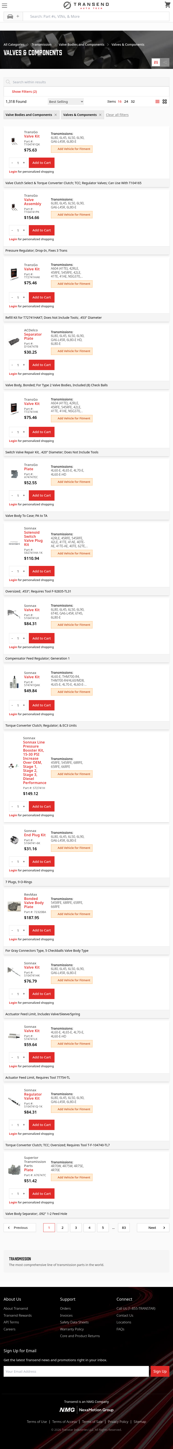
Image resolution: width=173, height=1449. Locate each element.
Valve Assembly (32, 202)
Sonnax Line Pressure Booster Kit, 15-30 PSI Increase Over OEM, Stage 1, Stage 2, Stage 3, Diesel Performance (34, 762)
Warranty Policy (72, 1329)
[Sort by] (66, 101)
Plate (28, 469)
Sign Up (160, 1371)
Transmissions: (62, 134)
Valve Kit (32, 136)
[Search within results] (86, 81)
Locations (123, 1322)
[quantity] (18, 163)
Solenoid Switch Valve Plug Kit (33, 538)
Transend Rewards (18, 1315)
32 (133, 101)
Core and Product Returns (80, 1336)
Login (13, 172)
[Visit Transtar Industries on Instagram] (86, 1387)
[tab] (156, 62)
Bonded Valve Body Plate (34, 903)
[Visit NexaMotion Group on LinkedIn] (75, 1387)
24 (126, 101)
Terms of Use (37, 1421)
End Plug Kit (35, 835)
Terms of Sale (92, 1421)
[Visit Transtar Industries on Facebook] (64, 1387)
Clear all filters (117, 114)
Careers (10, 1329)
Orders (65, 1308)
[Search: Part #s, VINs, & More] (96, 16)
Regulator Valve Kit (33, 1096)
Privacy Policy (118, 1421)
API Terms (11, 1322)
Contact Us (124, 1315)
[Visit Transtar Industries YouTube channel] (109, 1387)
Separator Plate (33, 336)
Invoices (66, 1315)
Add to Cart (41, 162)
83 (124, 1227)
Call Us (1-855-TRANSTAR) (135, 1308)
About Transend (16, 1308)
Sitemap (140, 1421)
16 (119, 101)
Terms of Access (64, 1421)
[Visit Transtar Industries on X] (97, 1387)
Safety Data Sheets (74, 1322)
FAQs (120, 1329)
